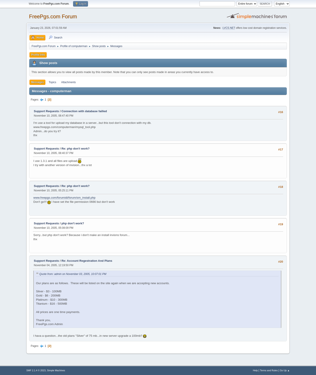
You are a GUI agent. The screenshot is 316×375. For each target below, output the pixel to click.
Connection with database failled (84, 111)
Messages (37, 82)
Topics (52, 82)
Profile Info (38, 54)
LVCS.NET (229, 27)
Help (255, 370)
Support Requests (46, 111)
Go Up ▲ (285, 370)
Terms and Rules (269, 370)
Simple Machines (56, 370)
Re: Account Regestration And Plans (86, 260)
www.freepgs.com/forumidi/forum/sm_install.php (64, 197)
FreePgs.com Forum (53, 16)
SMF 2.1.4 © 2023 (36, 370)
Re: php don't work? (75, 148)
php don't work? (72, 223)
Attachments (68, 82)
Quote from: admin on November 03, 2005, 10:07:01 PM (72, 274)
